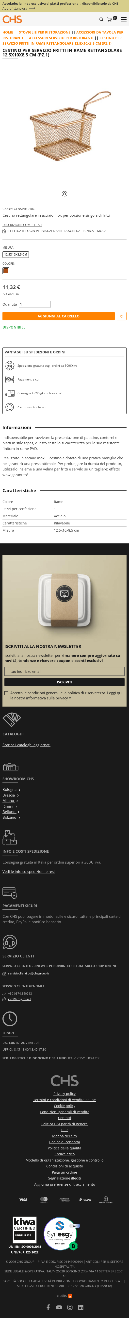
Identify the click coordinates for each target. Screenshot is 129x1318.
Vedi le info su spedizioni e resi (28, 871)
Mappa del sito (64, 1136)
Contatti (64, 1117)
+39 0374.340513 (20, 993)
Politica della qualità (64, 1148)
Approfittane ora (14, 8)
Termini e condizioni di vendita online (64, 1099)
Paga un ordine (64, 1172)
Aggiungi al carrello (59, 316)
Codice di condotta (64, 1142)
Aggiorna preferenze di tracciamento (64, 1184)
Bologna (11, 789)
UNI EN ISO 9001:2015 (24, 1246)
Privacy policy (64, 1093)
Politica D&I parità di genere (64, 1124)
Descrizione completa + (22, 225)
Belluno (11, 811)
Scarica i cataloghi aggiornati (26, 744)
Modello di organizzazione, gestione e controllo (64, 1160)
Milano (10, 800)
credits (64, 1295)
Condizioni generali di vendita (64, 1112)
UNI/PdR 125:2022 (24, 1252)
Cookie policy (64, 1105)
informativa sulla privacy (47, 697)
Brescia (10, 795)
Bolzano (11, 817)
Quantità (9, 304)
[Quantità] (34, 304)
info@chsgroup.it (19, 999)
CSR (64, 1129)
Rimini (10, 806)
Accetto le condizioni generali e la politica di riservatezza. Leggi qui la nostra (66, 695)
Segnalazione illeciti (64, 1178)
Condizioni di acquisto (64, 1166)
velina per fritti (55, 469)
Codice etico (65, 1154)
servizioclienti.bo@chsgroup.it (28, 973)
